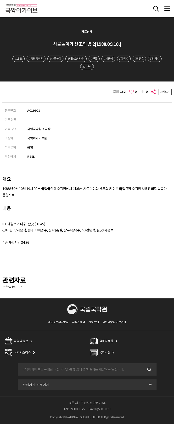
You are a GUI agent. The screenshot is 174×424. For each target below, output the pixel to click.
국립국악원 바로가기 (114, 322)
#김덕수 (154, 58)
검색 (149, 369)
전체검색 (156, 9)
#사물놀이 (55, 58)
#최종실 (139, 58)
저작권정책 (78, 322)
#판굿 (94, 58)
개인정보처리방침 (58, 322)
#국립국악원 (36, 58)
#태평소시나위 (75, 58)
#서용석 (108, 58)
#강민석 (87, 67)
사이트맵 (94, 322)
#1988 (18, 58)
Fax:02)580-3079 (99, 409)
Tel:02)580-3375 (74, 409)
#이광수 (124, 58)
